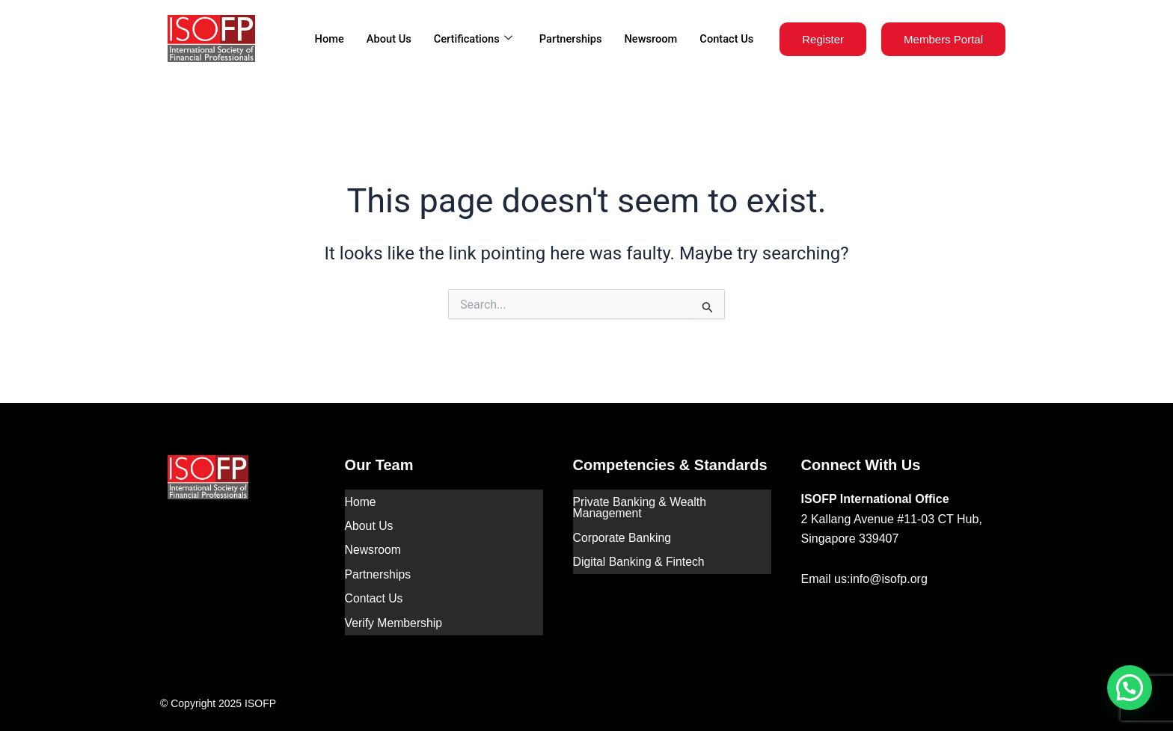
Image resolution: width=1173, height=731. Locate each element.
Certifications (467, 39)
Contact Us (725, 39)
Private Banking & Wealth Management (640, 506)
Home (322, 39)
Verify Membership (394, 612)
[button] (1129, 687)
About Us (382, 39)
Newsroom (649, 39)
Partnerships (567, 39)
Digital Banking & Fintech (640, 557)
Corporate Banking (623, 534)
